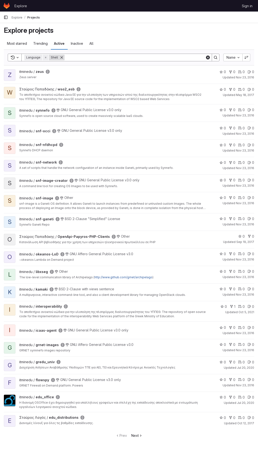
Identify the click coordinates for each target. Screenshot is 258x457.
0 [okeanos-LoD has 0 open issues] (251, 254)
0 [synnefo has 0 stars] (222, 110)
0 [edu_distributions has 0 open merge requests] (241, 418)
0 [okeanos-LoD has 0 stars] (222, 254)
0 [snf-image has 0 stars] (222, 198)
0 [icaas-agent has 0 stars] (222, 327)
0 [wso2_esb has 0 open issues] (251, 89)
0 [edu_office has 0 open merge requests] (241, 397)
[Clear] (208, 57)
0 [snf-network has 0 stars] (222, 162)
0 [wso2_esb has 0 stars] (222, 89)
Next (137, 435)
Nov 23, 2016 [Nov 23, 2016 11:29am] (245, 259)
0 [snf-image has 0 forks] (232, 198)
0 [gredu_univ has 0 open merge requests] (241, 362)
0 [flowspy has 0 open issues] (251, 380)
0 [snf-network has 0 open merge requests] (241, 162)
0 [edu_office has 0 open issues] (251, 397)
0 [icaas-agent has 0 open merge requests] (241, 327)
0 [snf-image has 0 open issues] (251, 198)
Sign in (247, 6)
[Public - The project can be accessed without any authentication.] (48, 72)
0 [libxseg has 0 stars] (222, 271)
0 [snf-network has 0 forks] (232, 162)
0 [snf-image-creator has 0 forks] (232, 180)
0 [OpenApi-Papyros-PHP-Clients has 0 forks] (251, 236)
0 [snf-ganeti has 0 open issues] (251, 219)
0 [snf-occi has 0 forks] (232, 128)
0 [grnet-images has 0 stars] (222, 345)
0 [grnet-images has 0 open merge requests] (241, 345)
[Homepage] (7, 6)
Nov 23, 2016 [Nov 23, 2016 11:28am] (245, 277)
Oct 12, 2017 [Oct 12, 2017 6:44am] (245, 423)
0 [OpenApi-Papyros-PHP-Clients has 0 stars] (241, 236)
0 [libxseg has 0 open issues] (251, 271)
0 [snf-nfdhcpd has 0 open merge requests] (241, 145)
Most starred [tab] (17, 43)
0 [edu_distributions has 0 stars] (222, 418)
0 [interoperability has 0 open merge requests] (241, 307)
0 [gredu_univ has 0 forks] (232, 362)
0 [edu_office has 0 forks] (232, 397)
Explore (20, 6)
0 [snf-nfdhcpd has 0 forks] (232, 145)
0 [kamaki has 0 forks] (232, 289)
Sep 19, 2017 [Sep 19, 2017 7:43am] (245, 242)
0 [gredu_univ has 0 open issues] (251, 362)
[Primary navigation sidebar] (6, 17)
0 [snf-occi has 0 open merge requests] (241, 128)
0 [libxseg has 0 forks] (232, 271)
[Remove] (62, 57)
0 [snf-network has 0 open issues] (251, 162)
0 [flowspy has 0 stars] (222, 380)
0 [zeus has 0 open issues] (251, 72)
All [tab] (91, 43)
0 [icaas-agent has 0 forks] (232, 327)
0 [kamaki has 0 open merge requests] (241, 289)
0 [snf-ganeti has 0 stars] (222, 219)
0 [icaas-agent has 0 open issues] (251, 327)
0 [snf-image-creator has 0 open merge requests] (241, 180)
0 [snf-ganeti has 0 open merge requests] (241, 219)
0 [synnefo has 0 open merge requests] (241, 110)
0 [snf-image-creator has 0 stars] (222, 180)
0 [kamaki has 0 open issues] (251, 289)
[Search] (135, 57)
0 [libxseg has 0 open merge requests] (241, 271)
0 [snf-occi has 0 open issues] (251, 128)
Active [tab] (59, 43)
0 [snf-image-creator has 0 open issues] (251, 180)
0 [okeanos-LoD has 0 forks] (232, 254)
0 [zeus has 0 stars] (222, 72)
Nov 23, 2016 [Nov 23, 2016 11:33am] (245, 224)
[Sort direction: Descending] (246, 57)
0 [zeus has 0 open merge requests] (241, 72)
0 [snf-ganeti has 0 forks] (232, 219)
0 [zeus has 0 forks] (232, 72)
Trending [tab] (40, 43)
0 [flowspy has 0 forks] (232, 380)
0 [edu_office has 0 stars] (222, 397)
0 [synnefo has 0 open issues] (251, 110)
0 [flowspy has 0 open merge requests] (241, 380)
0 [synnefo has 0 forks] (232, 110)
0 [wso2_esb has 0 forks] (232, 89)
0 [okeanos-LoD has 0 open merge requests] (241, 254)
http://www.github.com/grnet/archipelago (123, 277)
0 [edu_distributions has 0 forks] (232, 418)
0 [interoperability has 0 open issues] (251, 307)
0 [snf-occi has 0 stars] (222, 128)
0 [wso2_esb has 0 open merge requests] (241, 89)
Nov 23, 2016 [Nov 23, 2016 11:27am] (245, 385)
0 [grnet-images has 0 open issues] (251, 345)
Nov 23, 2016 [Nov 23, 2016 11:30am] (245, 77)
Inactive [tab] (77, 43)
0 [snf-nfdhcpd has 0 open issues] (251, 145)
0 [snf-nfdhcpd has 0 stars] (222, 145)
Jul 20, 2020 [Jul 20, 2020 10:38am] (245, 403)
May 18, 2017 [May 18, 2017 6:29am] (245, 95)
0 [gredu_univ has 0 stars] (222, 362)
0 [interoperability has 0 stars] (223, 307)
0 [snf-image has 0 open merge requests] (241, 198)
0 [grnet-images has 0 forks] (232, 345)
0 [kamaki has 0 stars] (222, 289)
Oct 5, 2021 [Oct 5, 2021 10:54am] (246, 312)
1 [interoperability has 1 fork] (232, 307)
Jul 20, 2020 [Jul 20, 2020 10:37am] (245, 367)
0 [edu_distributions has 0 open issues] (251, 418)
